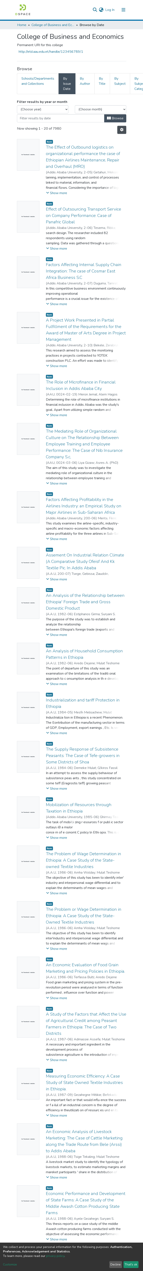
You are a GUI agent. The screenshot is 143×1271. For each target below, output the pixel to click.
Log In (110, 9)
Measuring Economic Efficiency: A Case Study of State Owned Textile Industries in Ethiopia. (84, 1082)
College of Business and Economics (53, 25)
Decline (115, 1264)
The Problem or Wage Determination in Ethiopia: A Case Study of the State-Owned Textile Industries (83, 915)
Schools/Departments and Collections (37, 81)
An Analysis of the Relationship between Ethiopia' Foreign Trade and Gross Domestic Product (85, 602)
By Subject (120, 81)
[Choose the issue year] (42, 109)
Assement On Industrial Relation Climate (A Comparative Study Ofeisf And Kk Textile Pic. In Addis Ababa (85, 561)
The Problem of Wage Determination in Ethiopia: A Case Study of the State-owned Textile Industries (83, 860)
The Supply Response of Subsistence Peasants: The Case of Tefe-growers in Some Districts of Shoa (83, 755)
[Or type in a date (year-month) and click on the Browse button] (60, 118)
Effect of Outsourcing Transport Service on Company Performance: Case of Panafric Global (83, 215)
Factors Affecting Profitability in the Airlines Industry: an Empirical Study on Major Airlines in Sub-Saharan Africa (83, 506)
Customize (10, 1264)
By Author (85, 81)
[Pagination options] (121, 130)
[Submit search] (95, 9)
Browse (115, 118)
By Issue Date (67, 83)
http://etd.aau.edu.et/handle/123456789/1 (51, 51)
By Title (102, 81)
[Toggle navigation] (123, 10)
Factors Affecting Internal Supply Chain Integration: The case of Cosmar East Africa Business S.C (83, 271)
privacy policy (55, 1256)
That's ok (131, 1264)
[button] (101, 9)
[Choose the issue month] (100, 109)
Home (21, 25)
